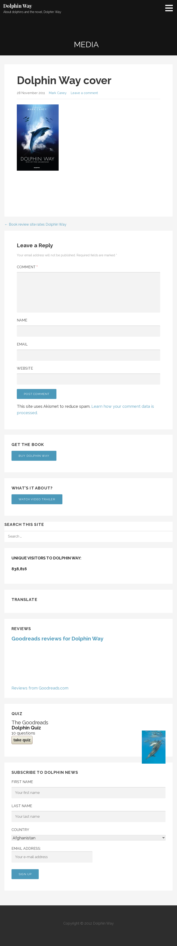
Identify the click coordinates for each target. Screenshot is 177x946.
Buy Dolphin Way (34, 455)
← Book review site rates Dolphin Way (35, 224)
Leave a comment (84, 93)
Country (20, 830)
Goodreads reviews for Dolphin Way (57, 638)
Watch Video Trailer (37, 499)
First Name (22, 782)
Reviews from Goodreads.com (40, 688)
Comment (27, 267)
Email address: (52, 854)
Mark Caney (58, 93)
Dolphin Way (17, 5)
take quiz (22, 740)
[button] (170, 8)
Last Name (22, 806)
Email (22, 344)
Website (25, 368)
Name (22, 320)
